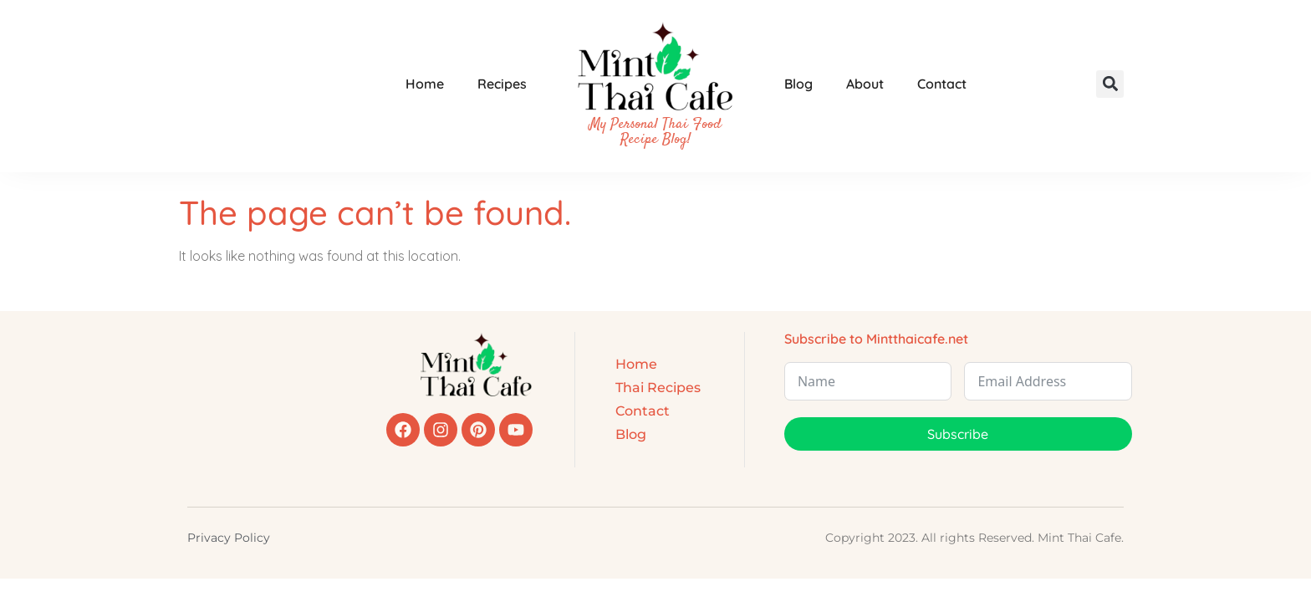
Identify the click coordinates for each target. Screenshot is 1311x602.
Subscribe (957, 434)
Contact (942, 83)
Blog (798, 83)
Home (425, 83)
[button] (1110, 84)
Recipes (502, 83)
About (865, 83)
